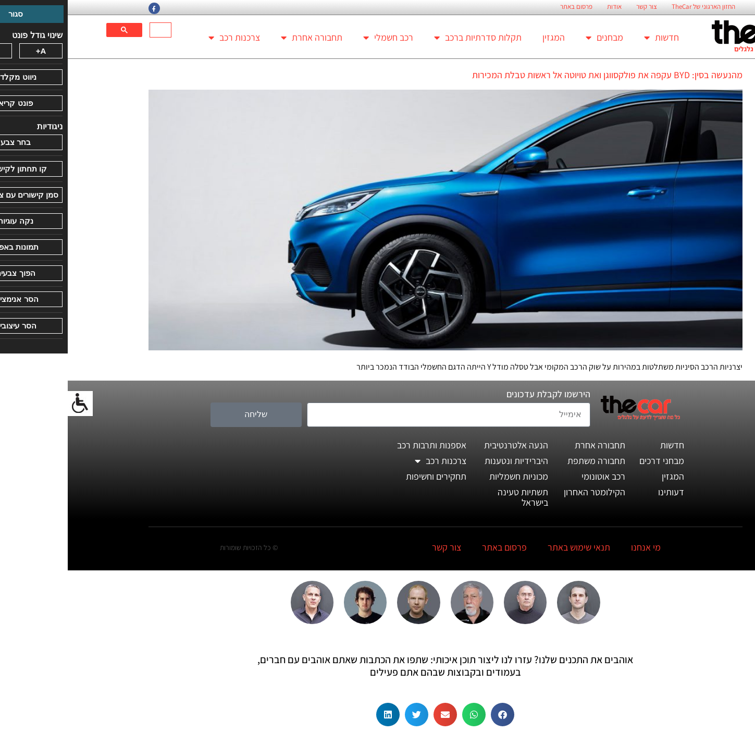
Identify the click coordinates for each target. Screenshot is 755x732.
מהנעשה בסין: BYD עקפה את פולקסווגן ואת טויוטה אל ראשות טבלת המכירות (539, 75)
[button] (435, 714)
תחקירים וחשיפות (368, 476)
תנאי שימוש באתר (511, 547)
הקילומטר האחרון (527, 492)
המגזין (486, 37)
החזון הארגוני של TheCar (635, 7)
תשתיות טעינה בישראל (455, 497)
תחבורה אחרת (244, 37)
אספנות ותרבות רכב (364, 445)
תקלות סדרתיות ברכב (410, 37)
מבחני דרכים (594, 461)
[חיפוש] (93, 30)
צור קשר (578, 7)
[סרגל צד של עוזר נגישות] (12, 403)
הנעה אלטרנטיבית (448, 445)
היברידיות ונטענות (448, 461)
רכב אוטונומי (536, 476)
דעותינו (603, 492)
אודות (546, 7)
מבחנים (536, 37)
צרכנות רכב (166, 37)
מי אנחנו (578, 547)
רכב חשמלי (320, 37)
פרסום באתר (508, 7)
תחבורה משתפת (529, 461)
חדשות (593, 37)
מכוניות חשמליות (451, 476)
